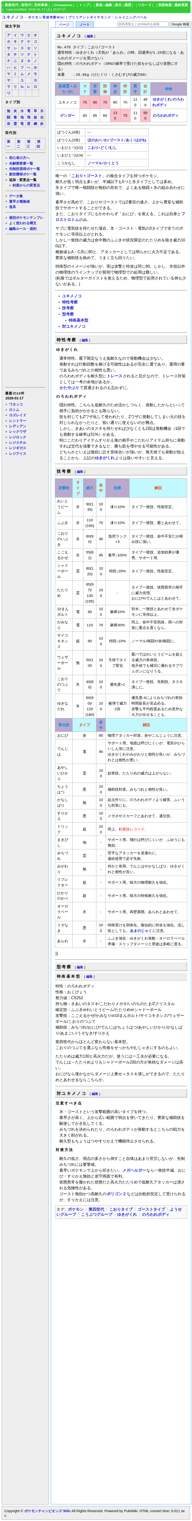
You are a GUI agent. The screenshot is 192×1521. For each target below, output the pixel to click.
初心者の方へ (19, 158)
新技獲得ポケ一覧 (23, 174)
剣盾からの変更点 (26, 185)
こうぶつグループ (96, 1214)
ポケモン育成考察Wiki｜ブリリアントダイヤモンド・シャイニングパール (87, 17)
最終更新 (181, 5)
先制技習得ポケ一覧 (24, 169)
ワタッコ (16, 404)
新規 (99, 5)
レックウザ (17, 431)
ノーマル (95, 163)
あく (129, 140)
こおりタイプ (121, 1209)
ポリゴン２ (116, 1194)
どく (104, 147)
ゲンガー (67, 115)
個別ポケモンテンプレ (26, 218)
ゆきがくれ (162, 99)
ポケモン (76, 1209)
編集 (108, 5)
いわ (104, 140)
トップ (84, 5)
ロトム (14, 410)
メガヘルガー (134, 1170)
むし (113, 147)
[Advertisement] (25, 310)
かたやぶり (69, 388)
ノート (84, 24)
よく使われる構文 (23, 223)
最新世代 (11, 5)
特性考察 (70, 302)
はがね (140, 140)
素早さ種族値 (19, 201)
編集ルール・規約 (23, 229)
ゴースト (116, 140)
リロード (145, 5)
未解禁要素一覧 (21, 163)
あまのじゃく (141, 931)
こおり (93, 147)
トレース (114, 376)
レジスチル (17, 443)
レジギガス (17, 448)
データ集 (16, 196)
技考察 (68, 308)
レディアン (17, 426)
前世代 (26, 5)
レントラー (17, 421)
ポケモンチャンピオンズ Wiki (47, 1511)
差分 (118, 5)
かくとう (111, 163)
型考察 (68, 314)
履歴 (127, 5)
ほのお (93, 140)
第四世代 (96, 1209)
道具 (12, 207)
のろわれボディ (166, 115)
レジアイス (17, 454)
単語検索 (165, 5)
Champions (63, 5)
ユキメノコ (13, 17)
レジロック (17, 437)
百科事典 (41, 5)
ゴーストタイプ (151, 1209)
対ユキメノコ (74, 326)
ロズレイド (17, 415)
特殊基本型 (78, 320)
